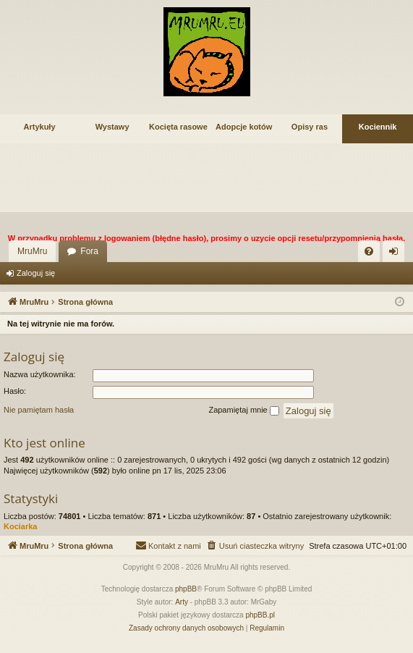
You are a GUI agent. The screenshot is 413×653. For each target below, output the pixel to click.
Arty (181, 602)
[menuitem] (369, 251)
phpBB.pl (260, 615)
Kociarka (20, 526)
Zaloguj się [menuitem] (396, 254)
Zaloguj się (36, 273)
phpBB (186, 589)
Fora (89, 251)
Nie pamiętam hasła (39, 409)
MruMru (32, 251)
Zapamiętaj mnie (243, 410)
